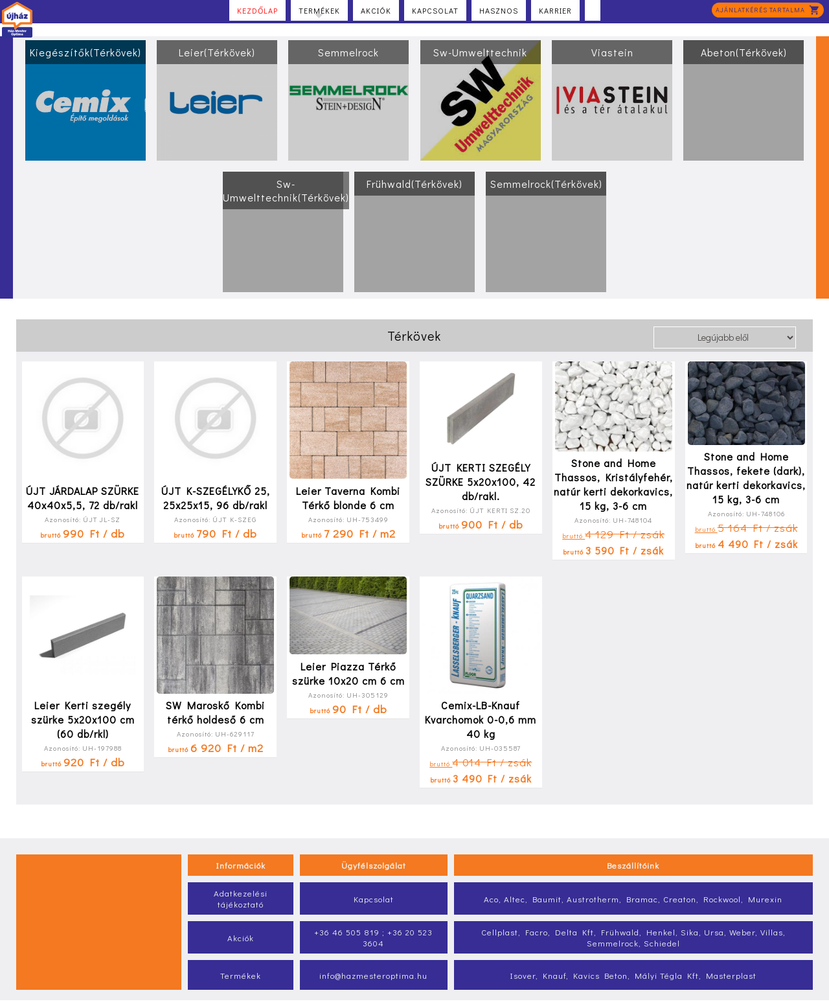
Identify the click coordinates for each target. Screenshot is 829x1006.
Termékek (319, 11)
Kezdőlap (257, 10)
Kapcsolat (435, 10)
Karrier (555, 10)
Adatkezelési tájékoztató (240, 898)
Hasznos (498, 10)
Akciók (376, 10)
